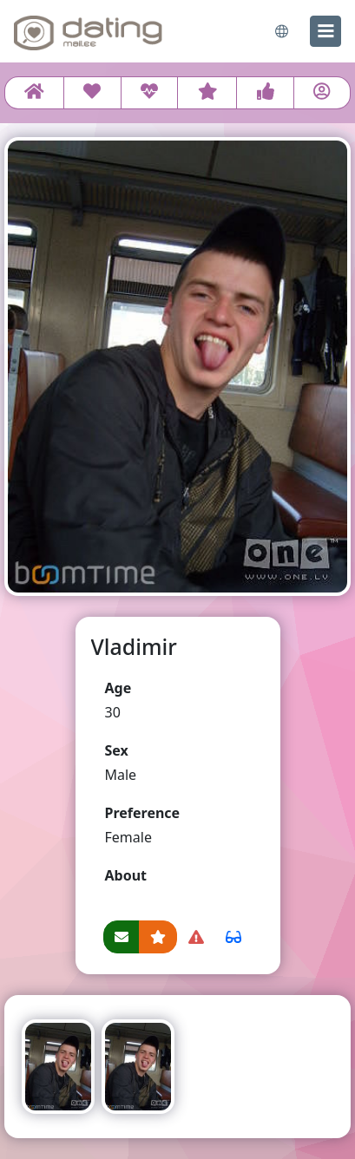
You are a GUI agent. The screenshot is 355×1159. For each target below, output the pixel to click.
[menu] (325, 31)
